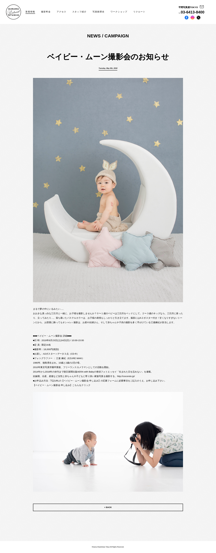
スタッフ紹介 (79, 11)
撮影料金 (46, 11)
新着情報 (30, 11)
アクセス (61, 11)
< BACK (108, 507)
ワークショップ (119, 11)
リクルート (139, 11)
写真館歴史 (99, 11)
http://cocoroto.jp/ (126, 376)
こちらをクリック (81, 385)
